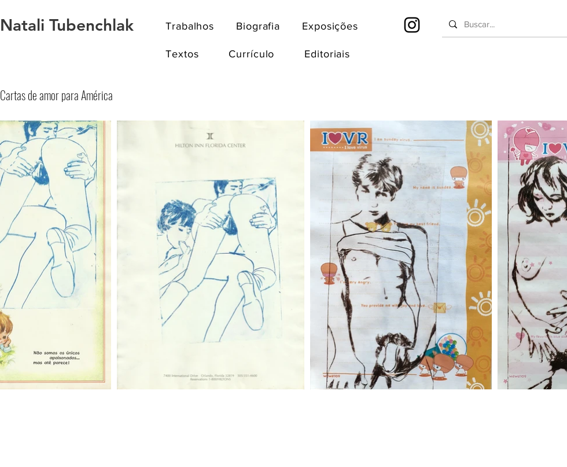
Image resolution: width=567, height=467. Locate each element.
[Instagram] (412, 24)
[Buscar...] (503, 24)
